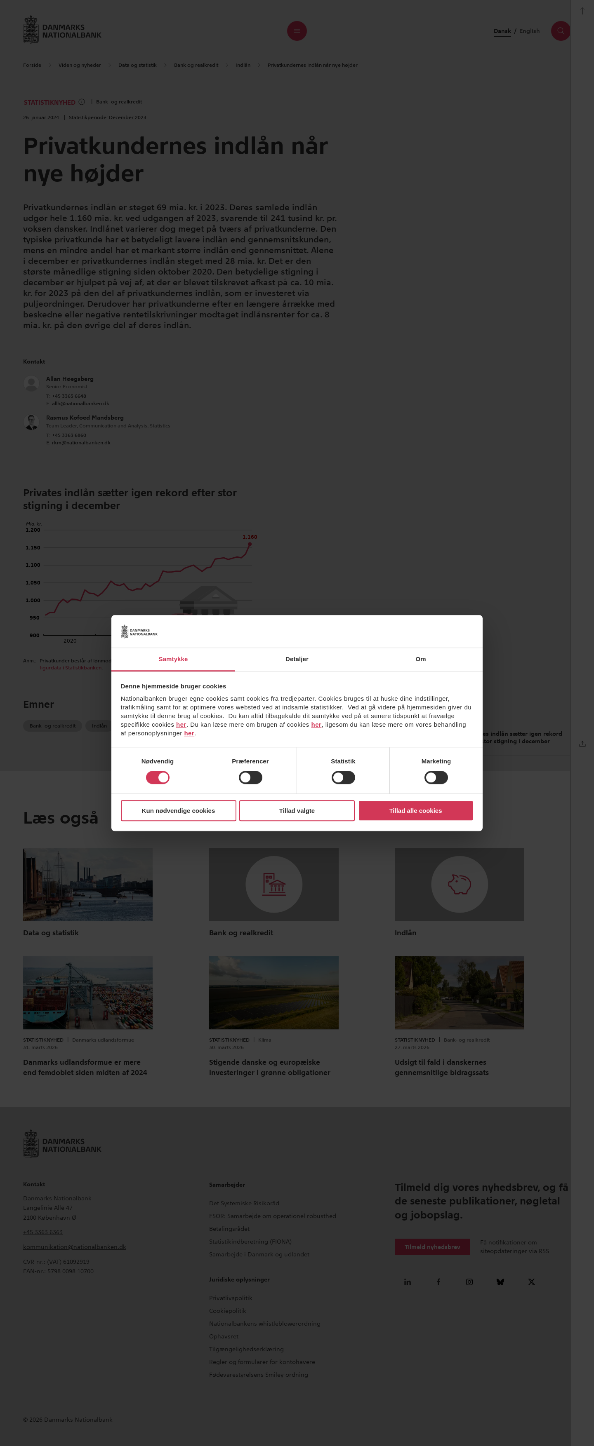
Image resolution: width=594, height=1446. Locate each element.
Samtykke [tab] (173, 658)
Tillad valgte (297, 810)
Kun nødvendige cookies (178, 810)
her (181, 724)
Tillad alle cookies (415, 810)
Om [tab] (420, 658)
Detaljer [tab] (297, 658)
